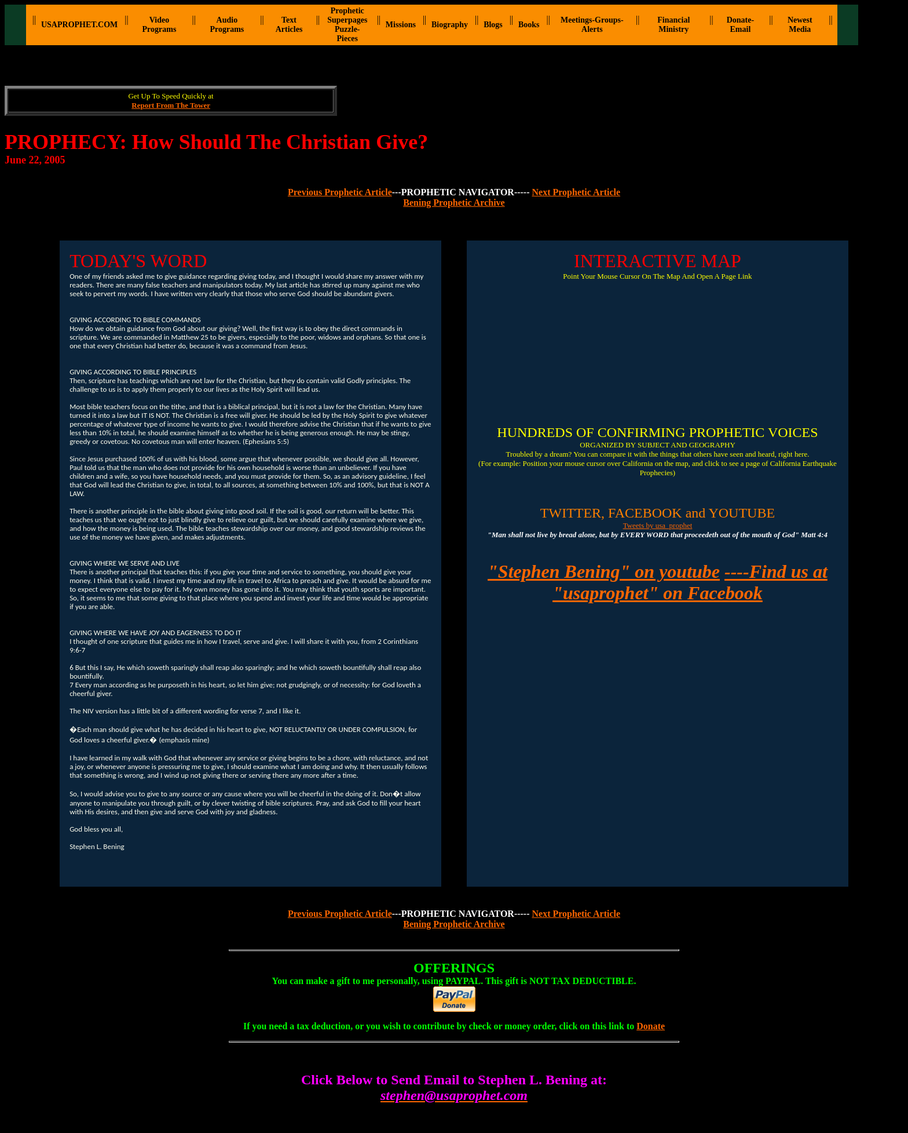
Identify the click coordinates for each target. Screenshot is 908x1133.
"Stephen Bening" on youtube (604, 571)
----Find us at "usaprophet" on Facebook (690, 582)
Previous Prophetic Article (340, 192)
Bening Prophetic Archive (453, 202)
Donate (650, 1026)
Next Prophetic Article (576, 192)
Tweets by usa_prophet (658, 525)
